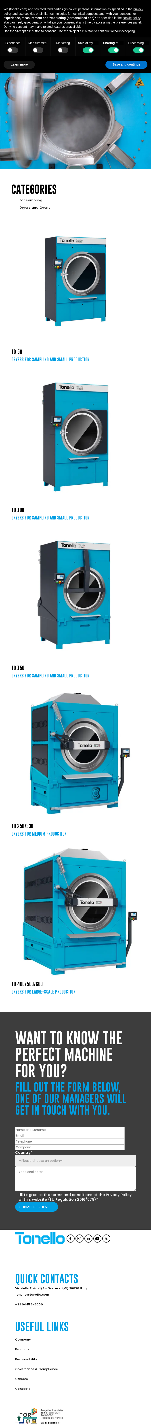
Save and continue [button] (126, 64)
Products (22, 1349)
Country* (24, 1152)
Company (23, 1339)
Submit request (34, 1206)
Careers (21, 1379)
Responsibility (26, 1359)
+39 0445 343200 (29, 1304)
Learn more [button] (19, 64)
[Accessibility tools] (19, 1418)
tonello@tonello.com (32, 1294)
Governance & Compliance (36, 1369)
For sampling (30, 200)
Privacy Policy (119, 1194)
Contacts (22, 1389)
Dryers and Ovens (34, 207)
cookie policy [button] (131, 18)
